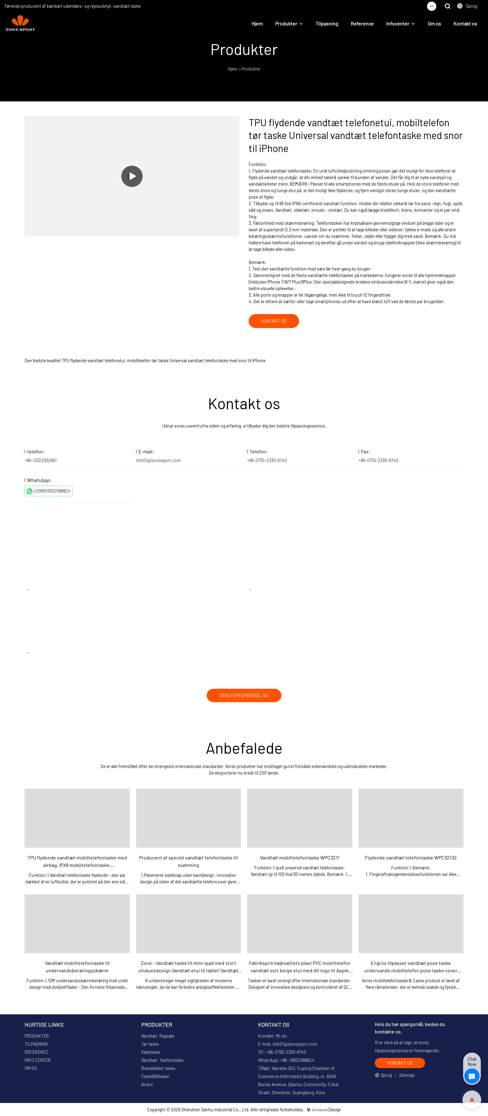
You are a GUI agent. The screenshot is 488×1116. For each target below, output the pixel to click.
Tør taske (150, 1044)
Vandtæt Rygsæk (157, 1036)
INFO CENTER (38, 1060)
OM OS (31, 1068)
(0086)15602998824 (48, 491)
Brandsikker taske (158, 1068)
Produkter (286, 23)
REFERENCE (36, 1052)
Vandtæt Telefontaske (162, 1060)
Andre (147, 1084)
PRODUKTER (37, 1036)
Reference (362, 23)
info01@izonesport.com (158, 460)
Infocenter (397, 23)
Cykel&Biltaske (155, 1076)
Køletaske (150, 1052)
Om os (434, 23)
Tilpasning (327, 23)
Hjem (257, 23)
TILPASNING (36, 1044)
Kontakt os (465, 23)
